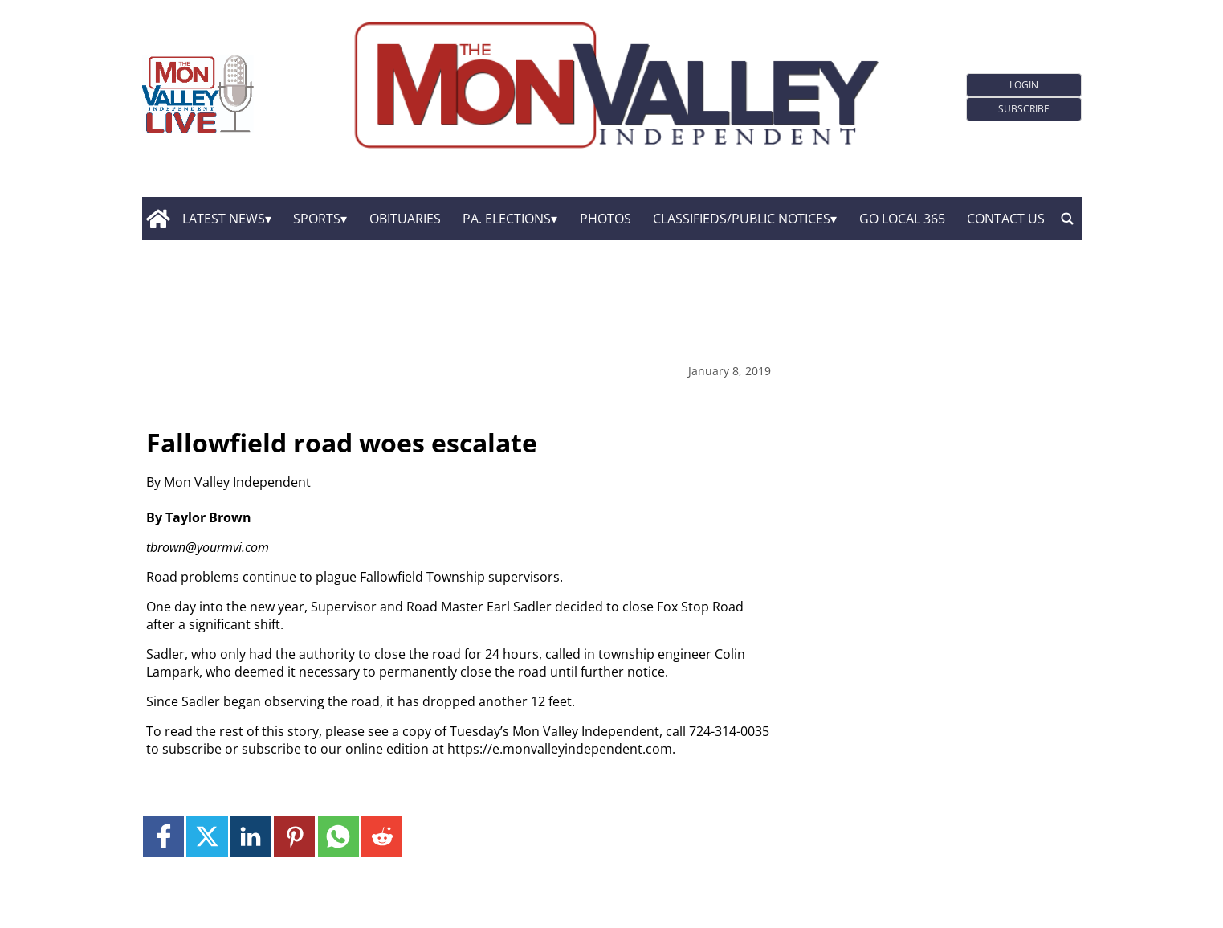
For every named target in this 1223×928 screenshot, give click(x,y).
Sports (316, 218)
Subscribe (1024, 109)
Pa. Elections (507, 218)
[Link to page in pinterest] (294, 836)
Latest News (223, 218)
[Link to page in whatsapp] (338, 836)
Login (1023, 85)
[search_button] (1067, 218)
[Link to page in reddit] (381, 836)
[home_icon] (158, 218)
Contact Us (1006, 218)
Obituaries (405, 218)
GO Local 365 (902, 218)
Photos (605, 218)
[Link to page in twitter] (206, 836)
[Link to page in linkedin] (250, 836)
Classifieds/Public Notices (741, 218)
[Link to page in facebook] (163, 836)
